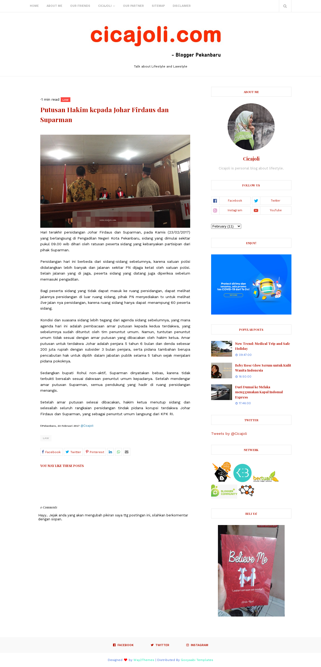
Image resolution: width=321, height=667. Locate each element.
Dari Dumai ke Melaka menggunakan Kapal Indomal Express (259, 392)
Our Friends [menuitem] (80, 6)
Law (46, 438)
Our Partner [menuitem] (133, 6)
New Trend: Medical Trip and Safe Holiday (262, 346)
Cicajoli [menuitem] (104, 6)
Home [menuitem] (34, 6)
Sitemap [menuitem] (158, 6)
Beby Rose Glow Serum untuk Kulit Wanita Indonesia (263, 368)
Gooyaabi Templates (197, 660)
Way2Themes (143, 660)
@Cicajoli (87, 425)
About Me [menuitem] (54, 6)
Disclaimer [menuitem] (182, 6)
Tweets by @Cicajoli (229, 433)
